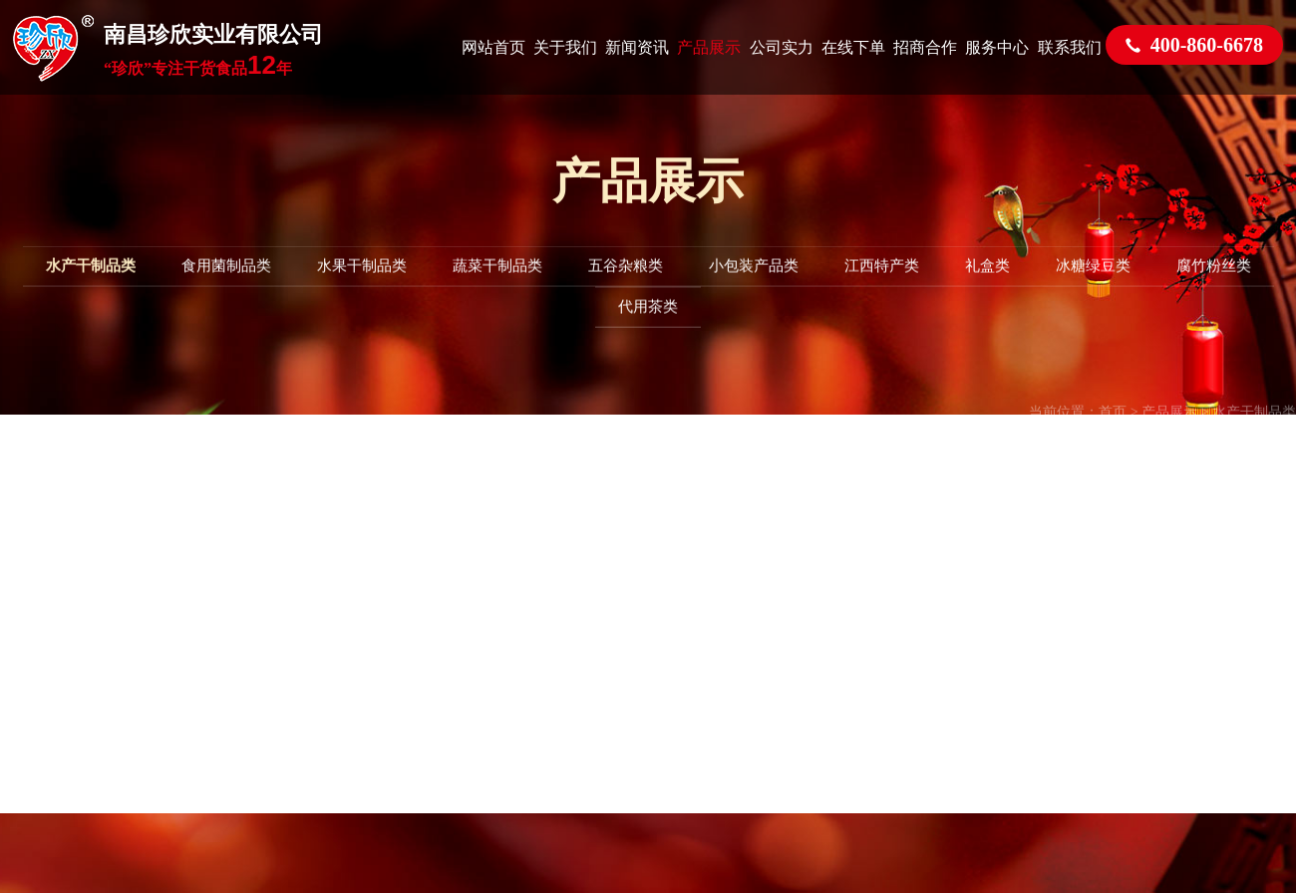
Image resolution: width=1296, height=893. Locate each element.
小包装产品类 (754, 284)
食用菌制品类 (226, 284)
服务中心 (997, 47)
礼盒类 (987, 284)
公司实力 (781, 47)
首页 (1113, 433)
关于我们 (565, 47)
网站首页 (493, 47)
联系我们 (1070, 47)
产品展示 (709, 47)
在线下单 (853, 47)
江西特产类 (881, 284)
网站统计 (784, 582)
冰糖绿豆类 (1093, 284)
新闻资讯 (637, 47)
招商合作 (925, 47)
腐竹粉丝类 (1213, 284)
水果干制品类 (362, 284)
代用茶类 (648, 325)
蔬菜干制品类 (497, 284)
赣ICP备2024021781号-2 (947, 550)
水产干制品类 (91, 284)
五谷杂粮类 (625, 284)
